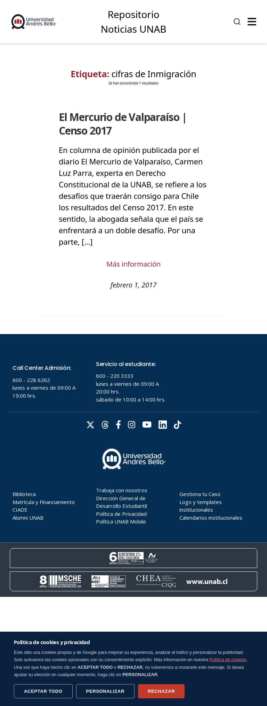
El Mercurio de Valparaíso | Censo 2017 (123, 124)
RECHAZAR (161, 691)
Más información (133, 264)
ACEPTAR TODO (43, 691)
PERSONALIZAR (105, 691)
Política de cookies (228, 659)
